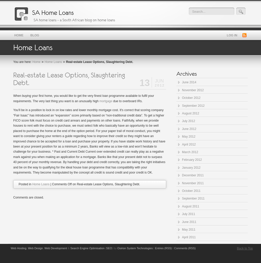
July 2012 (188, 121)
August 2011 (190, 206)
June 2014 (189, 82)
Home (36, 62)
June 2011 (189, 222)
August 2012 (190, 113)
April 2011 (189, 237)
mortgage (105, 101)
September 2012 (193, 106)
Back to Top (245, 248)
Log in (232, 35)
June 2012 (189, 129)
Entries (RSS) (163, 248)
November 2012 (193, 90)
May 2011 (188, 229)
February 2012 (192, 160)
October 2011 (191, 191)
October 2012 (191, 98)
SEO (109, 248)
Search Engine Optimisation (87, 248)
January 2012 (191, 167)
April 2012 (189, 144)
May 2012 (188, 136)
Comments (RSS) (185, 248)
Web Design (35, 248)
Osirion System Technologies (135, 248)
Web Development (55, 248)
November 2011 (193, 183)
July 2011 (188, 214)
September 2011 (193, 198)
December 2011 (193, 175)
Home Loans (53, 62)
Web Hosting (19, 248)
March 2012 (190, 152)
